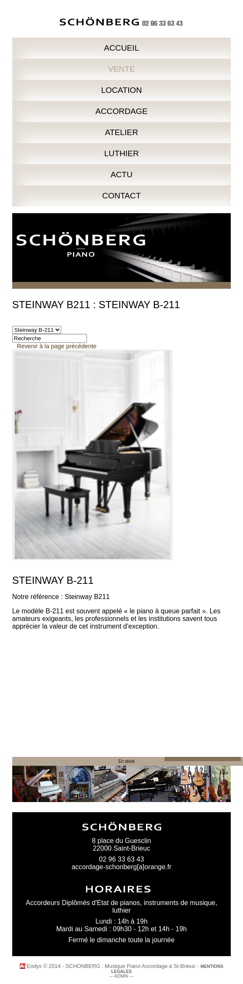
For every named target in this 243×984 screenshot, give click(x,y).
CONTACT (121, 195)
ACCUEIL (121, 47)
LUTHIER (121, 153)
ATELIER (121, 132)
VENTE (121, 69)
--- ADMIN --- (121, 976)
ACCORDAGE (121, 111)
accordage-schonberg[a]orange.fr (122, 866)
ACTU (121, 174)
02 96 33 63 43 (121, 859)
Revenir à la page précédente (57, 346)
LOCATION (121, 90)
